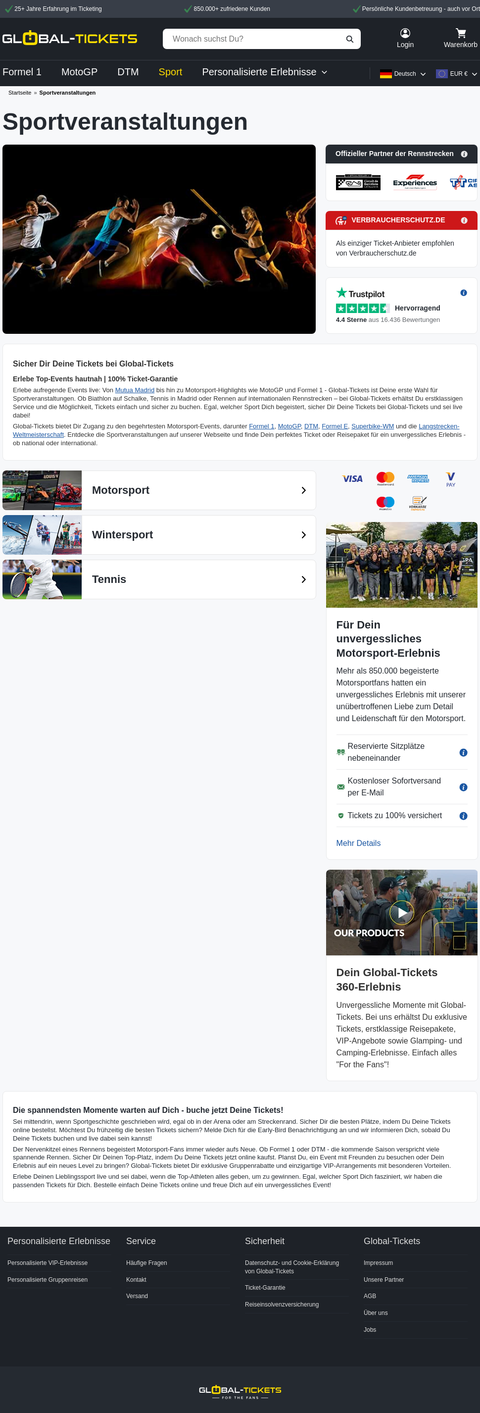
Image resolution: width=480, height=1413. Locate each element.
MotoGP (289, 426)
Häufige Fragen (146, 1262)
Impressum (378, 1262)
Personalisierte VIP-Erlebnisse (47, 1262)
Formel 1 (261, 426)
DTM (311, 426)
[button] (402, 154)
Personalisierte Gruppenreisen (47, 1279)
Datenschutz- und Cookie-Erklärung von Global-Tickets (292, 1267)
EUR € (459, 73)
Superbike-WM (372, 426)
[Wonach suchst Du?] (262, 39)
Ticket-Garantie (265, 1287)
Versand (137, 1296)
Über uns (376, 1312)
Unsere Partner (384, 1279)
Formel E (335, 426)
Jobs (370, 1329)
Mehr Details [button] (358, 843)
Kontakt (136, 1279)
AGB (370, 1296)
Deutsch (405, 73)
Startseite (19, 93)
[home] (69, 39)
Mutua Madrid (134, 390)
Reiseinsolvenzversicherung (282, 1304)
